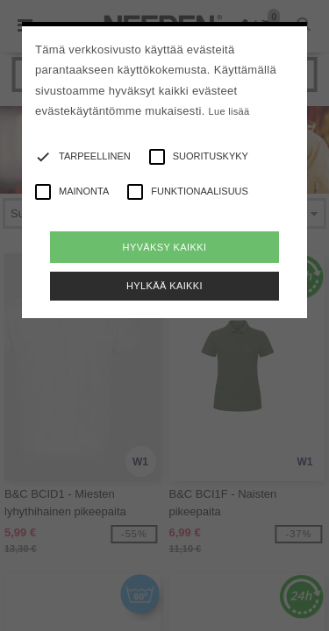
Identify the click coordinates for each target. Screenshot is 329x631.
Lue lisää (229, 111)
